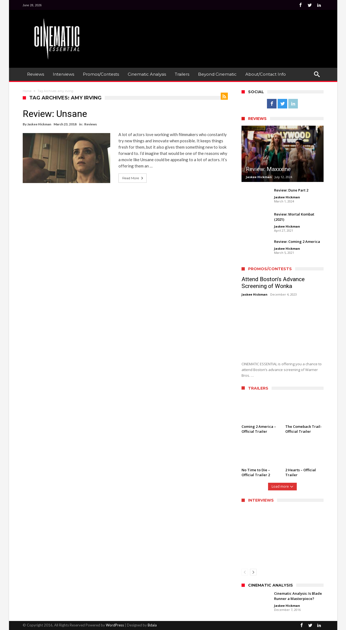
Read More (133, 178)
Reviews (90, 124)
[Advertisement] (224, 30)
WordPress (115, 625)
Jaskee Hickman (39, 124)
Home (27, 91)
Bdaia (152, 625)
